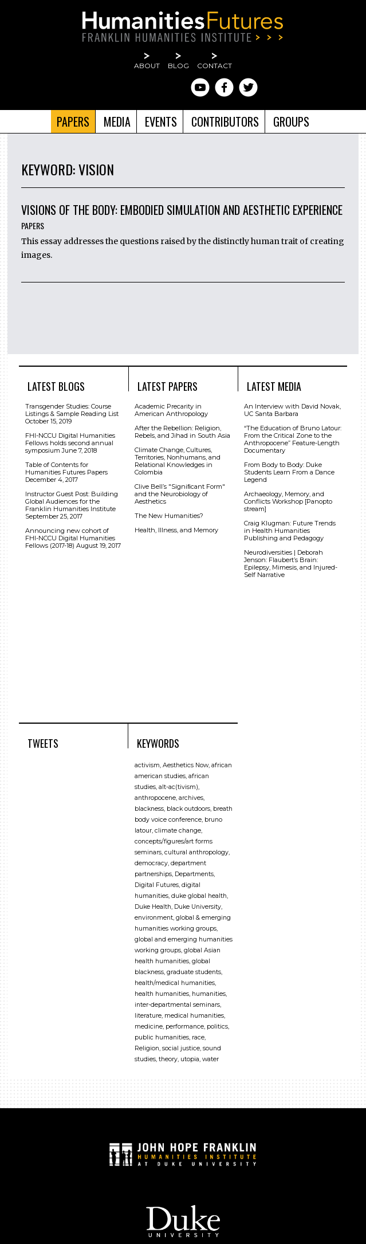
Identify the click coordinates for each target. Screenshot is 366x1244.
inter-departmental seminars (177, 1004)
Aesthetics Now (185, 765)
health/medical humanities (175, 983)
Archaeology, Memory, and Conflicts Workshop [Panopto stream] (288, 501)
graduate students (194, 972)
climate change (178, 830)
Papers (73, 121)
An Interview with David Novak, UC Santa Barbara (292, 410)
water (210, 1059)
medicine (149, 1026)
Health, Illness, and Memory (176, 530)
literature (148, 1015)
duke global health (199, 896)
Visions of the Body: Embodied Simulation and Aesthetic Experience (182, 209)
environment (154, 917)
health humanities (162, 994)
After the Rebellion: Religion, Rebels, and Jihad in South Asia (182, 431)
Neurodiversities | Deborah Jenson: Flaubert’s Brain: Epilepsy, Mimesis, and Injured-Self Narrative (290, 563)
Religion (147, 1048)
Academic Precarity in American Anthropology (171, 410)
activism (147, 765)
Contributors (225, 121)
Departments (194, 874)
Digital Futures (157, 885)
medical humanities (194, 1015)
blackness (149, 809)
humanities (209, 994)
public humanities (162, 1037)
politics (217, 1026)
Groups (291, 121)
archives (191, 798)
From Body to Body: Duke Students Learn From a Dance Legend (289, 472)
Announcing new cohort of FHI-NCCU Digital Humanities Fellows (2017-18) (70, 538)
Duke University (197, 907)
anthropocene (155, 798)
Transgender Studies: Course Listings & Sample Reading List (72, 410)
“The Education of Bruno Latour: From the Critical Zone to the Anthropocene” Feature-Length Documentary (292, 439)
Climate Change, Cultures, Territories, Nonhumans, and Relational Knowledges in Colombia (178, 461)
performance (185, 1026)
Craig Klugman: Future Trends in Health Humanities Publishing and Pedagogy (290, 530)
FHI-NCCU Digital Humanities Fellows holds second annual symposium (70, 442)
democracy (151, 863)
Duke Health (153, 907)
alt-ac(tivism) (178, 787)
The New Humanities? (169, 516)
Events (161, 121)
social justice (181, 1048)
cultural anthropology (196, 852)
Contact (214, 65)
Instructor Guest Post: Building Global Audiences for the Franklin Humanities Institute (71, 501)
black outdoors (188, 809)
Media (117, 121)
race (198, 1037)
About (147, 65)
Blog (178, 65)
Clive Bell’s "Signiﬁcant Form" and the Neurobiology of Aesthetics (180, 493)
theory (168, 1059)
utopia (189, 1059)
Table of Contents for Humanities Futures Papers (66, 468)
